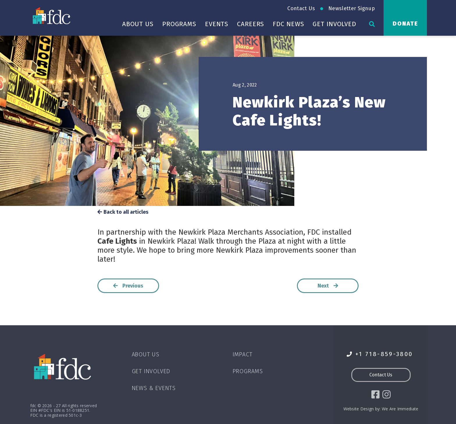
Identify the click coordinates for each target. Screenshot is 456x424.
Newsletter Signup (351, 8)
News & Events (154, 388)
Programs (179, 24)
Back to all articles (122, 212)
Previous (128, 286)
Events (216, 24)
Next (328, 286)
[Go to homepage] (52, 15)
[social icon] (375, 394)
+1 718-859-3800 (380, 354)
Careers (250, 24)
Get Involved (334, 24)
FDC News (288, 24)
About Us (138, 24)
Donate (405, 23)
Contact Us (301, 8)
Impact (242, 354)
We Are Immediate (400, 409)
